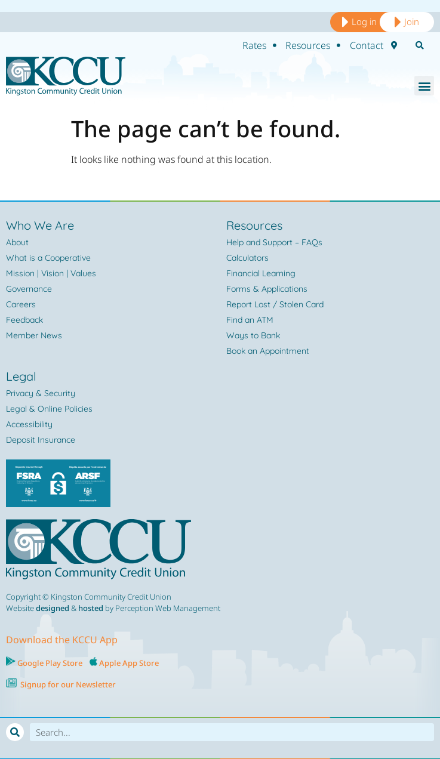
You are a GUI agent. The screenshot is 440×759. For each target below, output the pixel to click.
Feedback (24, 319)
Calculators (247, 257)
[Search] (15, 732)
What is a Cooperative (48, 257)
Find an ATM (249, 319)
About (17, 242)
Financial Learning (261, 273)
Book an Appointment (267, 350)
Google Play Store (49, 663)
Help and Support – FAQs (274, 242)
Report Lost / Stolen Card (275, 304)
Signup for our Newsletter (68, 684)
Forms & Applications (266, 288)
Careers (21, 304)
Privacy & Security (40, 393)
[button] (424, 85)
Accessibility (29, 424)
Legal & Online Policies (49, 408)
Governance (29, 288)
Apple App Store (129, 663)
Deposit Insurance (40, 439)
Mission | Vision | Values (51, 273)
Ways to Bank (253, 335)
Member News (34, 335)
